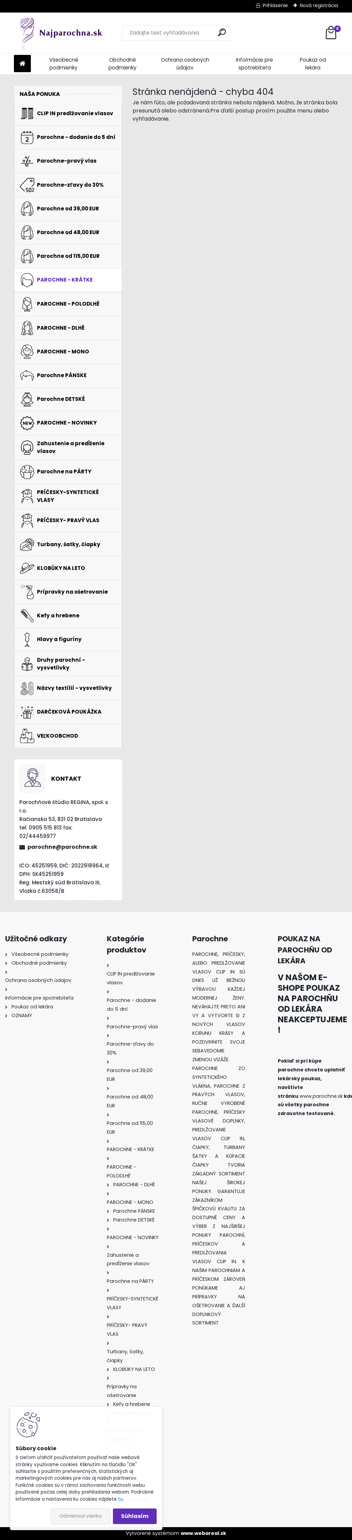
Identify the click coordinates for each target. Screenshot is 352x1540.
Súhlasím (135, 1516)
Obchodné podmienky (123, 63)
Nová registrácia (319, 5)
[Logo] (60, 33)
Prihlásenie (275, 5)
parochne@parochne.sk (62, 847)
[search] (222, 32)
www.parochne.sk (321, 1096)
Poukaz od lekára (313, 63)
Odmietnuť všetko (80, 1516)
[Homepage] (22, 63)
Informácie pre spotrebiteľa (254, 63)
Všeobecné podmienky (63, 63)
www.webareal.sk (203, 1533)
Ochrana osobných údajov (185, 63)
